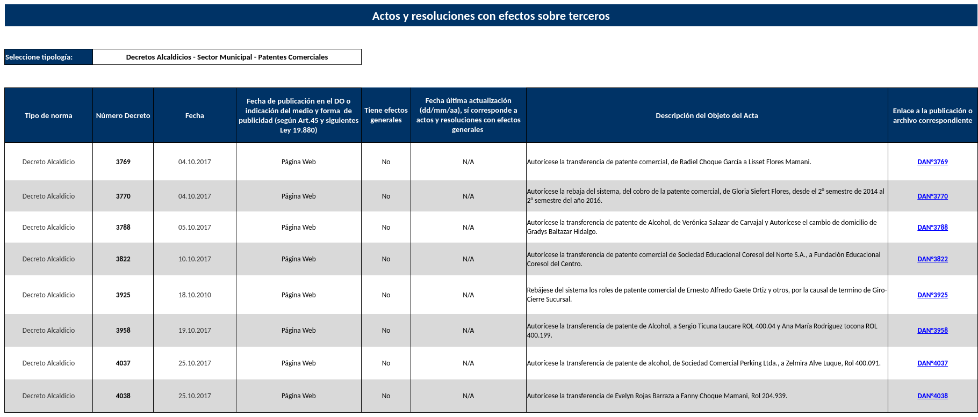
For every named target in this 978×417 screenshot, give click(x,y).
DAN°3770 (933, 196)
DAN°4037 (933, 363)
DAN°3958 (933, 330)
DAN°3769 (933, 161)
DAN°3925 (933, 294)
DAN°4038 (933, 395)
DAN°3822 (933, 259)
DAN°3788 (933, 227)
